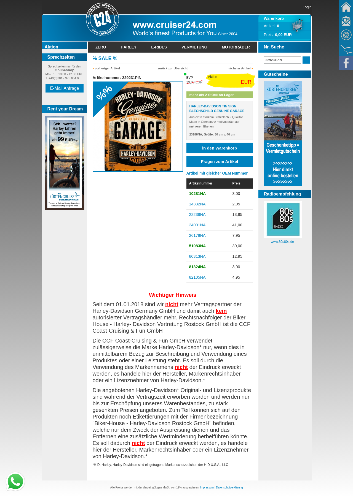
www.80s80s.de (282, 242)
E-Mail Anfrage (64, 88)
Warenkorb (274, 18)
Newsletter (346, 21)
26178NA (197, 235)
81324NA (197, 267)
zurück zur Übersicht (173, 68)
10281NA (197, 193)
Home (346, 7)
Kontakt (346, 35)
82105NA (197, 277)
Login (307, 7)
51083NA (197, 246)
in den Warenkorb (219, 148)
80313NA (197, 256)
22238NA (197, 214)
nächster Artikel (239, 68)
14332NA (197, 204)
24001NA (197, 225)
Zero (100, 47)
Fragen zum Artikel (219, 161)
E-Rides (159, 47)
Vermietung (194, 47)
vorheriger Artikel (107, 68)
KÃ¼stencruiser (346, 49)
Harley (129, 47)
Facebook (346, 63)
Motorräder (236, 47)
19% (179, 487)
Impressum (207, 487)
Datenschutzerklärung (229, 487)
